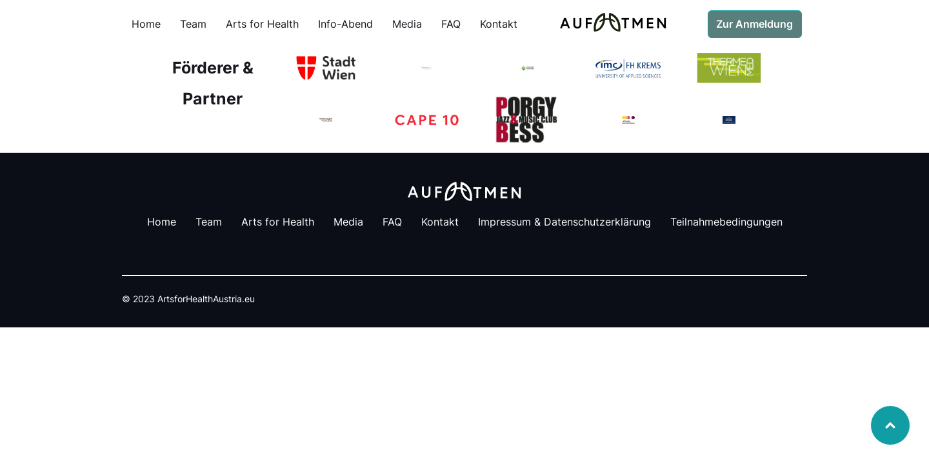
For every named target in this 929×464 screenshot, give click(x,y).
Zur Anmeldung (754, 23)
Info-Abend (345, 23)
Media (407, 23)
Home (146, 23)
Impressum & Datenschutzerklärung (564, 221)
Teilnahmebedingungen (726, 221)
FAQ (451, 23)
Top (890, 425)
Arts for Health (262, 23)
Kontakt (498, 23)
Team (193, 23)
